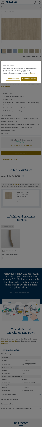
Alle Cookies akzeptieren (29, 78)
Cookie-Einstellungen (13, 78)
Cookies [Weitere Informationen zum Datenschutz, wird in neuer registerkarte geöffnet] (32, 73)
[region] (21, 72)
